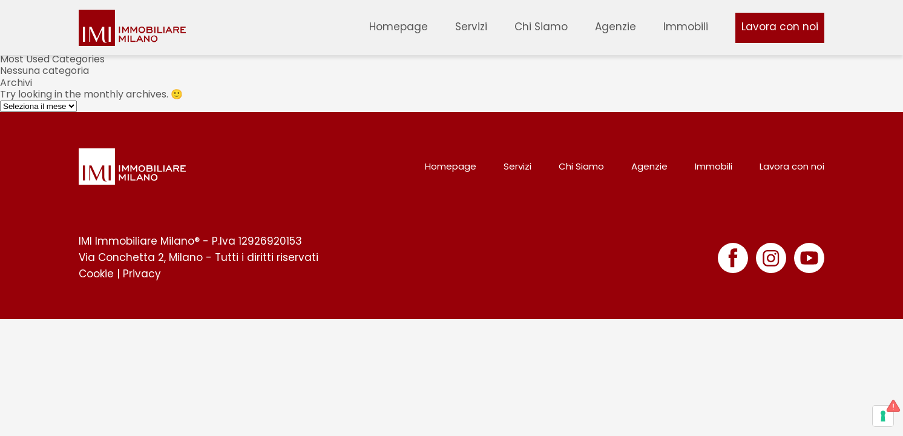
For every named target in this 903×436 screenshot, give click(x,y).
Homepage (398, 26)
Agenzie (615, 26)
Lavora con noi (779, 26)
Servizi (471, 26)
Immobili (685, 26)
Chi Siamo (541, 26)
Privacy (142, 273)
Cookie (96, 273)
